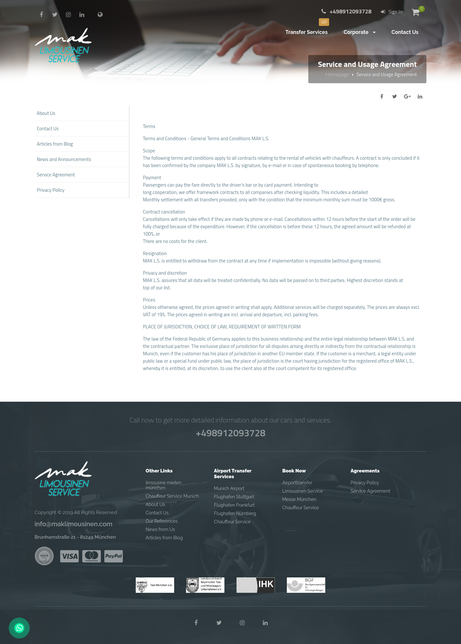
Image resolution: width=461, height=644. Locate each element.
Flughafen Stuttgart (234, 496)
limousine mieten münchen (163, 485)
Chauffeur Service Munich (172, 496)
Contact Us (157, 512)
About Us (155, 504)
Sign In (391, 11)
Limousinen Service (302, 491)
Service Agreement (370, 491)
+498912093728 (230, 433)
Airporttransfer (297, 482)
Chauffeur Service (232, 521)
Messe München (299, 499)
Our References (162, 521)
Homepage (337, 74)
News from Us (160, 529)
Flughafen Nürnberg (235, 513)
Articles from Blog (164, 537)
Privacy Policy (365, 482)
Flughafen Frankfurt (234, 505)
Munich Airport (229, 488)
